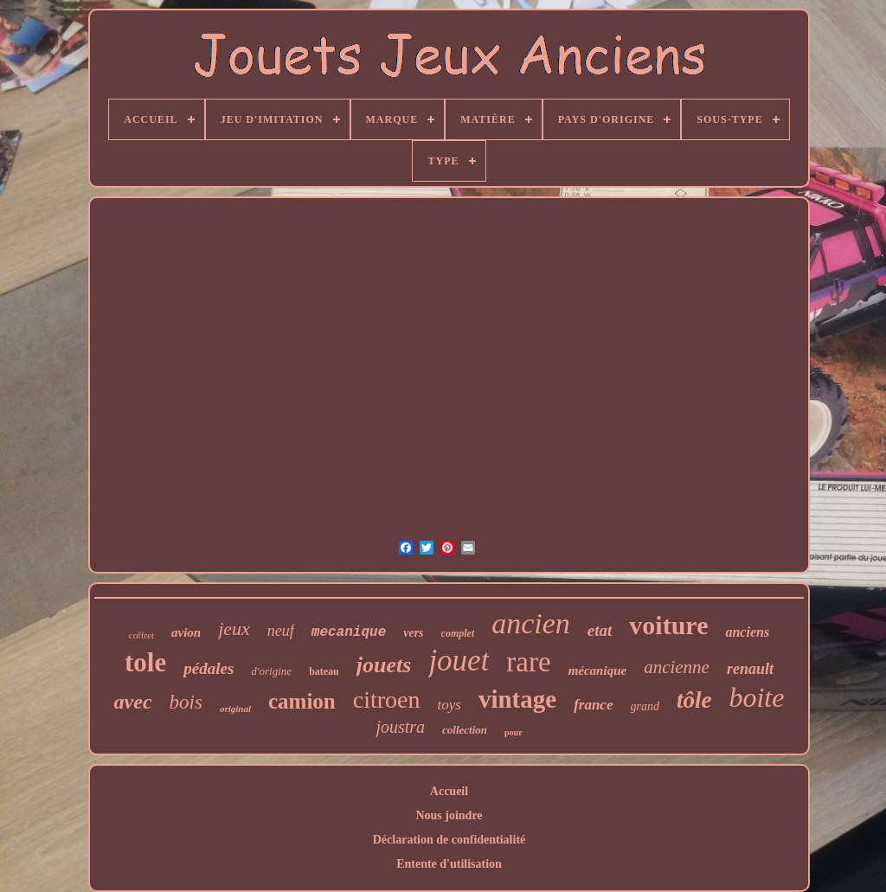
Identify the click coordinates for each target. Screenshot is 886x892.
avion (186, 632)
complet (458, 633)
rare (528, 661)
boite (756, 697)
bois (186, 702)
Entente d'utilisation (449, 863)
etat (600, 630)
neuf (280, 630)
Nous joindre (448, 815)
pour (513, 732)
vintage (517, 699)
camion (302, 701)
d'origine (271, 670)
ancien (530, 623)
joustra (400, 726)
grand (644, 706)
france (593, 704)
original (235, 708)
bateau (324, 671)
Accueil (449, 791)
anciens (747, 632)
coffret (141, 635)
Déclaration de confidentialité (449, 839)
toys (449, 704)
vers (413, 632)
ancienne (676, 667)
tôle (694, 700)
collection (464, 729)
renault (750, 668)
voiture (668, 625)
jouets (384, 664)
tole (145, 662)
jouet (458, 660)
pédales (208, 668)
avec (133, 701)
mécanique (597, 670)
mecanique (348, 632)
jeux (234, 628)
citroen (387, 699)
